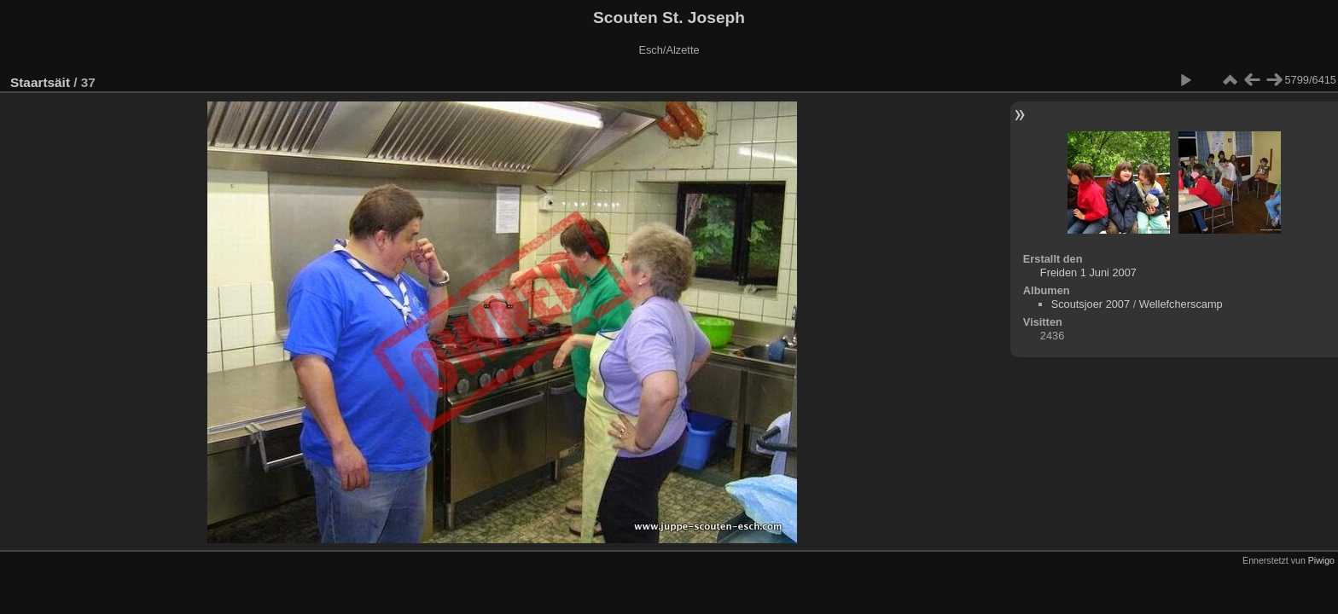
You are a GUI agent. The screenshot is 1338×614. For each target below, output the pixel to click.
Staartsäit (40, 82)
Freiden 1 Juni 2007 (1088, 272)
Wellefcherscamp (1181, 304)
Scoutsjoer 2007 (1090, 304)
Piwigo (1321, 560)
